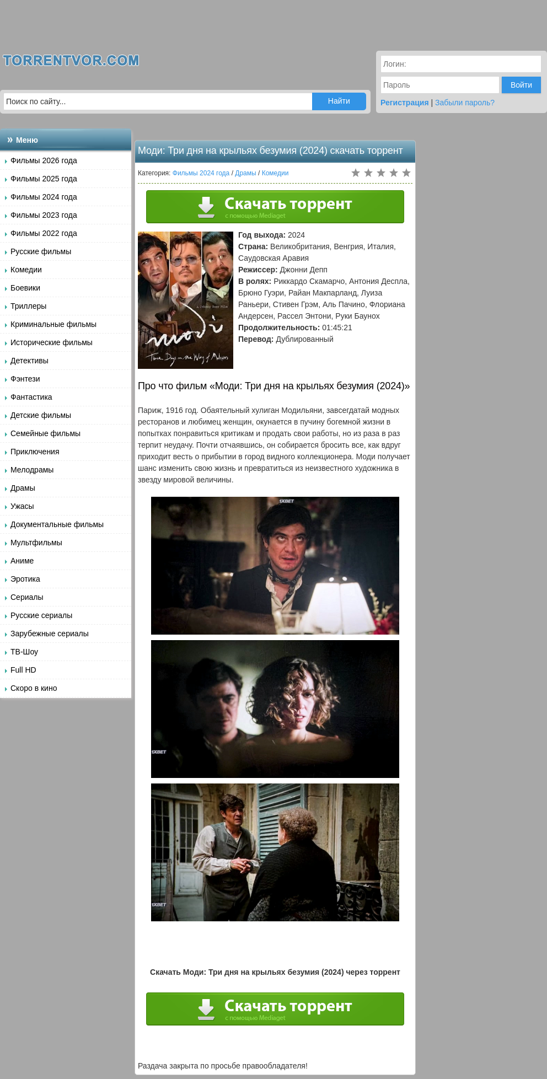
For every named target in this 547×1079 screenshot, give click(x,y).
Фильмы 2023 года (43, 215)
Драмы (22, 488)
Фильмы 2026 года (43, 160)
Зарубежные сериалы (49, 633)
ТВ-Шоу (24, 651)
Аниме (22, 560)
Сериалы (27, 597)
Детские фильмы (40, 415)
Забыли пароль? (465, 102)
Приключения (35, 451)
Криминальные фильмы (53, 324)
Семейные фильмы (45, 433)
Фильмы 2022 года (43, 233)
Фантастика (31, 397)
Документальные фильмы (57, 524)
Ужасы (22, 506)
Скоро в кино (33, 688)
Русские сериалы (41, 615)
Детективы (29, 360)
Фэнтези (25, 378)
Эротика (25, 579)
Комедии (26, 269)
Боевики (25, 287)
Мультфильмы (36, 542)
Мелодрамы (31, 469)
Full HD (23, 669)
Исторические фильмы (51, 342)
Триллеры (28, 306)
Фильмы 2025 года (43, 178)
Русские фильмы (40, 251)
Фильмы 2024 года (43, 196)
